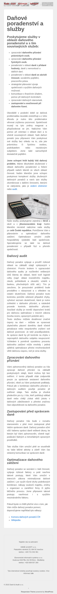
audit (14, 189)
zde (32, 573)
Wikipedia (16, 520)
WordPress (49, 592)
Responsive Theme (28, 592)
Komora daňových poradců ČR (25, 517)
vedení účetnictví (38, 186)
